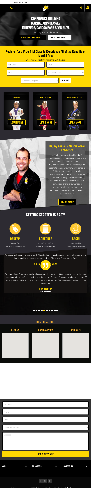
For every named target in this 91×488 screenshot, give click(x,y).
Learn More (16, 122)
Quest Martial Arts (20, 2)
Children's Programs (32, 37)
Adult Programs (59, 37)
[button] (45, 8)
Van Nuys (76, 330)
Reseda (15, 330)
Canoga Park (45, 330)
